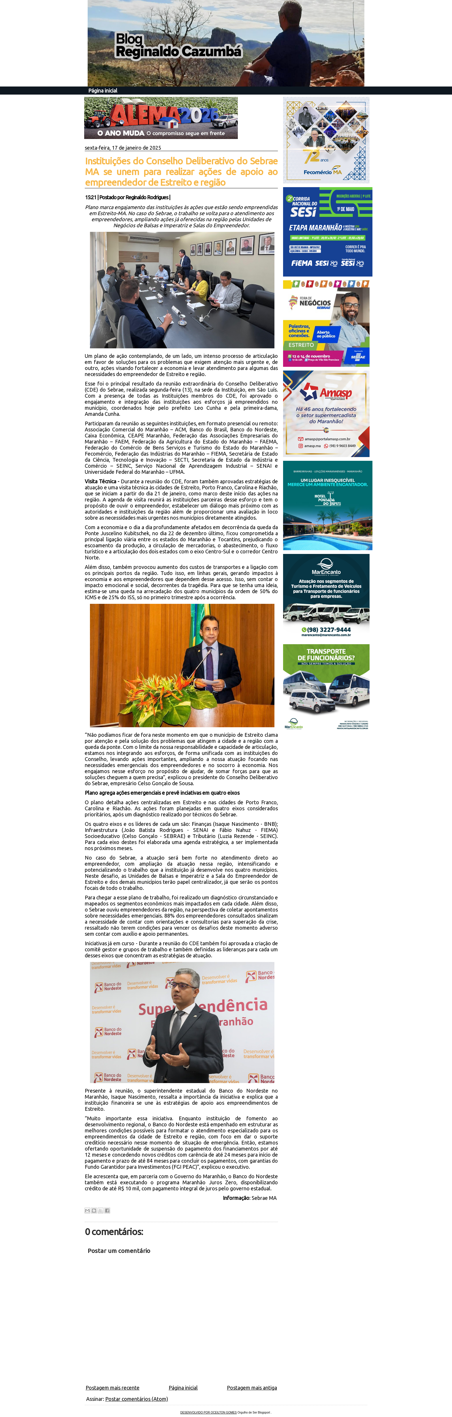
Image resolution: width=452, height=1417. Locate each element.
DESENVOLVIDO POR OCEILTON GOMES (208, 1412)
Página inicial (102, 90)
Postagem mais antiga (252, 1387)
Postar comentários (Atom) (136, 1399)
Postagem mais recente (113, 1387)
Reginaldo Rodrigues (146, 197)
